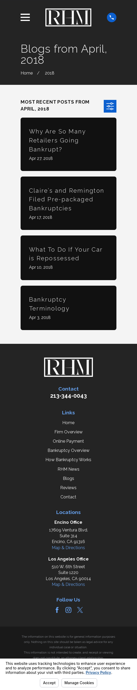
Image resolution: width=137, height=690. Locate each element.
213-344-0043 (68, 395)
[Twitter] (80, 610)
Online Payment (68, 441)
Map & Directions (68, 547)
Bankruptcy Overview (68, 450)
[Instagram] (68, 610)
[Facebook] (57, 610)
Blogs (68, 478)
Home (68, 422)
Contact (68, 496)
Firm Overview (68, 431)
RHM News (68, 469)
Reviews (68, 487)
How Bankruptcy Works (68, 459)
